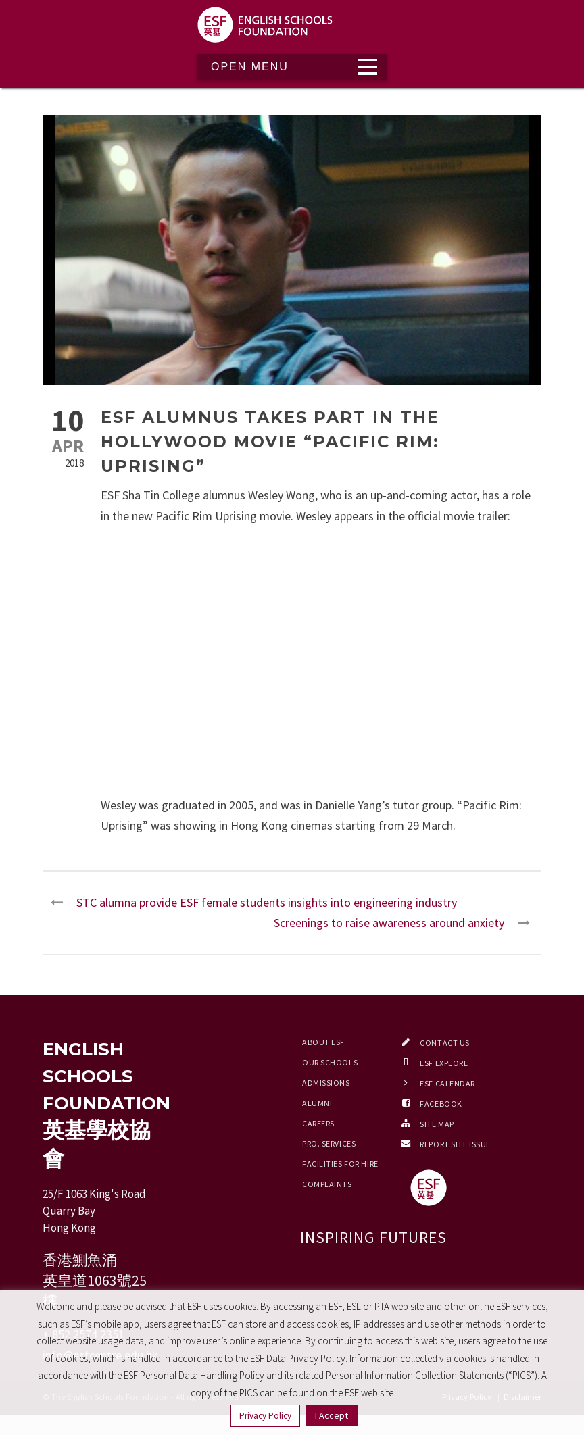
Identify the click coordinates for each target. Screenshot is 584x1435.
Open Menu (250, 66)
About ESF (323, 1042)
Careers (318, 1123)
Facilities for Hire (340, 1164)
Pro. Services (329, 1143)
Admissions (326, 1083)
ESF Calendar (447, 1083)
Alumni (317, 1103)
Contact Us (445, 1043)
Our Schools (330, 1062)
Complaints (327, 1184)
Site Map (437, 1124)
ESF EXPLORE (444, 1063)
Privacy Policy (265, 1415)
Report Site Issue (455, 1144)
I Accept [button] (331, 1415)
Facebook (441, 1104)
